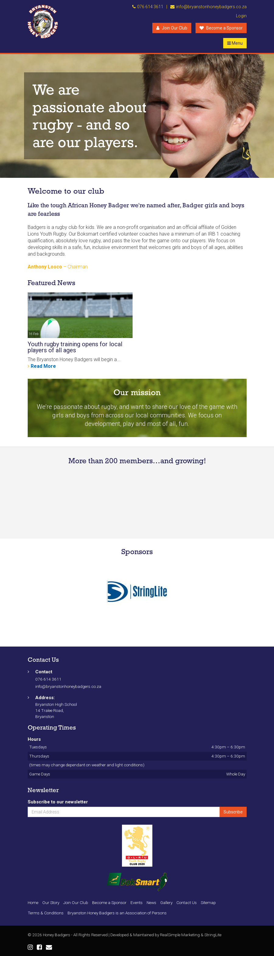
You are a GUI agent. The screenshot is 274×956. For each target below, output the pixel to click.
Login (241, 15)
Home (33, 902)
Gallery (166, 902)
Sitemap (208, 902)
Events (136, 902)
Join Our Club (171, 28)
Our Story (50, 902)
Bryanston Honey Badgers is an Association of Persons (117, 912)
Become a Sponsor (221, 28)
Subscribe (233, 811)
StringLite (212, 934)
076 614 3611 (150, 6)
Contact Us (186, 902)
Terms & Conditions (46, 912)
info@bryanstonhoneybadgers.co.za (211, 6)
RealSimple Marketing (180, 934)
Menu (235, 43)
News (151, 902)
